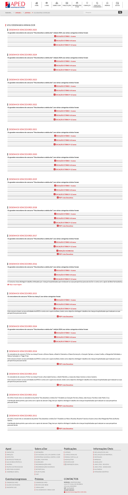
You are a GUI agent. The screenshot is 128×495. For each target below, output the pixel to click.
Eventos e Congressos (97, 6)
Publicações (67, 5)
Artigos (67, 452)
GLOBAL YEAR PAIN (42, 459)
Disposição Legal (72, 464)
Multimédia (98, 469)
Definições (39, 452)
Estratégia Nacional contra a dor (48, 457)
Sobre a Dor (57, 5)
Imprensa (97, 459)
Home (36, 5)
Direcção (9, 454)
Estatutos (10, 457)
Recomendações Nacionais (45, 467)
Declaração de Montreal (103, 454)
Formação (87, 5)
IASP (37, 474)
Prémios (107, 5)
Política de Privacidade (14, 467)
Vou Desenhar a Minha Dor (45, 490)
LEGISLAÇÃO (98, 462)
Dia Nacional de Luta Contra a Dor (48, 454)
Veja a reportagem (15, 284)
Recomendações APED (43, 464)
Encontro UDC (11, 487)
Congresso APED (12, 482)
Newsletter (69, 459)
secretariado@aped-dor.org (76, 492)
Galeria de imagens (13, 485)
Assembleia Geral (12, 472)
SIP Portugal (40, 469)
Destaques (98, 457)
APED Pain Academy (13, 469)
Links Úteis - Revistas (101, 464)
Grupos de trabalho (13, 459)
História (9, 464)
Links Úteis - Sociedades (102, 467)
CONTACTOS (10, 452)
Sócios (117, 5)
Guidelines (39, 462)
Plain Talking (40, 472)
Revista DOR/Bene (42, 485)
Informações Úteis (77, 6)
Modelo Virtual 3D (71, 457)
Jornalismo (40, 487)
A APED (47, 5)
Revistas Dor (69, 462)
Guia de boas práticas (14, 462)
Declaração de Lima (101, 452)
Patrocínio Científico (101, 472)
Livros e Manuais (71, 454)
